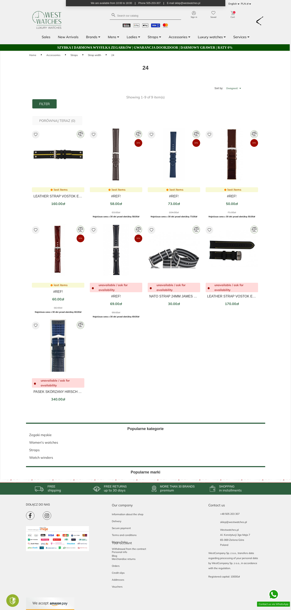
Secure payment (121, 528)
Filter (44, 104)
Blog (114, 555)
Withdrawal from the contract (129, 548)
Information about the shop (127, 514)
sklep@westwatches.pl (233, 522)
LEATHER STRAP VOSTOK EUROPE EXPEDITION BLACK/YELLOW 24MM (58, 196)
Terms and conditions (124, 535)
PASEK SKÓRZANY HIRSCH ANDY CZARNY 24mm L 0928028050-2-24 (58, 392)
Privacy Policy (120, 542)
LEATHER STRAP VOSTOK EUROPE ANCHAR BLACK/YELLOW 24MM (231, 296)
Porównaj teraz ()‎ (57, 121)
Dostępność (234, 88)
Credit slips (118, 572)
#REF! (116, 196)
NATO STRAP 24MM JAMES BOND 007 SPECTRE (173, 296)
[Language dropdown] (234, 4)
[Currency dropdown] (246, 4)
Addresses (118, 579)
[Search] (145, 15)
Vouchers (117, 586)
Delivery (116, 521)
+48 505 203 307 (230, 513)
